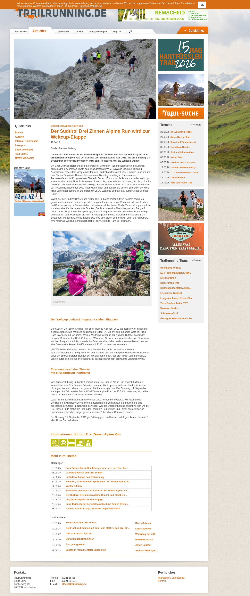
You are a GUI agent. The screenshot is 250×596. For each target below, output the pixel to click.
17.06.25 (56, 477)
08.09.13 (56, 550)
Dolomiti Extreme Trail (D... (184, 167)
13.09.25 (56, 468)
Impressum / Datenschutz (171, 577)
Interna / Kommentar (26, 141)
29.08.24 (56, 495)
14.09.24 (56, 486)
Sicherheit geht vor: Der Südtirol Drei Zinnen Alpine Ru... (97, 490)
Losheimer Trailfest (171, 293)
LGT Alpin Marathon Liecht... (185, 172)
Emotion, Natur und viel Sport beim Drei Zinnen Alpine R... (98, 481)
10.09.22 (56, 534)
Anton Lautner (143, 545)
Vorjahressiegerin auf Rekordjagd (84, 499)
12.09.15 (56, 545)
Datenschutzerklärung (90, 6)
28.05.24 (56, 508)
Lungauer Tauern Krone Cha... (177, 298)
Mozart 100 (176, 157)
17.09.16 (56, 539)
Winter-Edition (74, 486)
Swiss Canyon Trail (180, 137)
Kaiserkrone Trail (169, 283)
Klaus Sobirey (143, 523)
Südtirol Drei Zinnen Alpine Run (67, 126)
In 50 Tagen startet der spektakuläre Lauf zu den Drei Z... (97, 504)
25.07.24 (56, 504)
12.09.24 (56, 490)
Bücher (19, 132)
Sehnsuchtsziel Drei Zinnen (81, 522)
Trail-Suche (21, 154)
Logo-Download (24, 149)
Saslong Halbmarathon (182, 152)
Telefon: (54, 577)
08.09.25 (56, 472)
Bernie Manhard (144, 539)
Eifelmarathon (178, 177)
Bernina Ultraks (169, 308)
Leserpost (20, 145)
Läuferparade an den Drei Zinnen (84, 472)
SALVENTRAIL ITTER (181, 132)
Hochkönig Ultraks (180, 147)
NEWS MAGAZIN (24, 158)
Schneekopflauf (169, 313)
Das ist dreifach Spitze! (79, 533)
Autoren (19, 136)
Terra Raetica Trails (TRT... (174, 303)
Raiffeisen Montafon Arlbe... (175, 288)
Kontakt (162, 581)
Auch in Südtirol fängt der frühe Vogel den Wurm (93, 508)
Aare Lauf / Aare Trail (181, 182)
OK (202, 5)
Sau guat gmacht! (76, 544)
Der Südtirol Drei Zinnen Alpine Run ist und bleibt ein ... (97, 495)
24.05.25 (56, 481)
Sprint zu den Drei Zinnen (80, 539)
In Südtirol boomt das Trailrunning (85, 477)
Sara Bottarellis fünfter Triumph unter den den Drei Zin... (97, 468)
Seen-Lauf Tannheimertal (183, 142)
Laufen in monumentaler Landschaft (86, 550)
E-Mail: (53, 584)
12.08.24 (56, 499)
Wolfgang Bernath (145, 534)
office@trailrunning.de (74, 584)
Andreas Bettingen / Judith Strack (154, 550)
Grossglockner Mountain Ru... (177, 318)
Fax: (52, 581)
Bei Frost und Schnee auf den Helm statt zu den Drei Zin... (98, 528)
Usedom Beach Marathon (183, 162)
